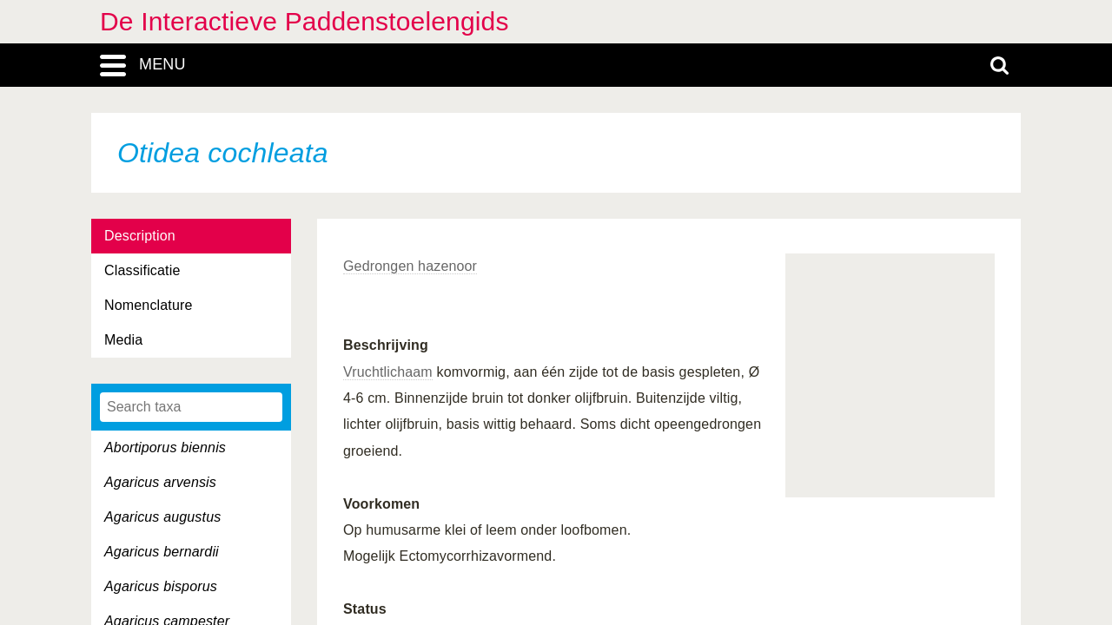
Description (139, 235)
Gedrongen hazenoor (410, 266)
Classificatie (142, 270)
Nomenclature (148, 305)
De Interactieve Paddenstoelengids (304, 21)
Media (123, 339)
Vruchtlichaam (388, 372)
